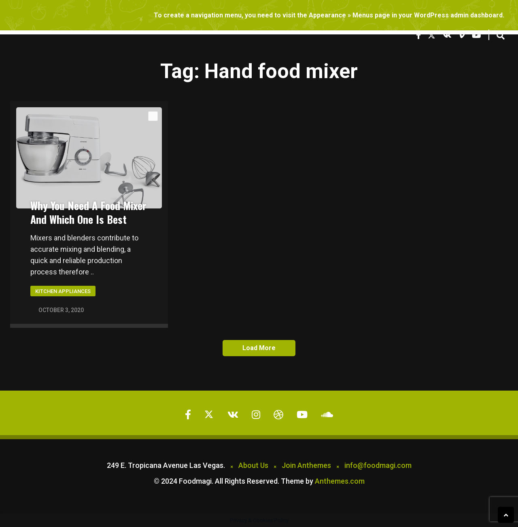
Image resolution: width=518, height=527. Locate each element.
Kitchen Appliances (63, 291)
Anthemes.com (340, 481)
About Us (253, 465)
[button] (500, 35)
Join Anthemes (306, 465)
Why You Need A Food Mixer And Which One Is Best (88, 212)
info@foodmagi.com (378, 465)
